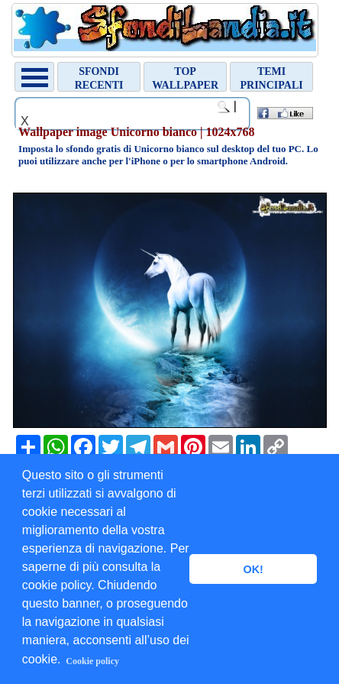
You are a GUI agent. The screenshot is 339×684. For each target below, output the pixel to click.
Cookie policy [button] (92, 661)
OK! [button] (253, 569)
